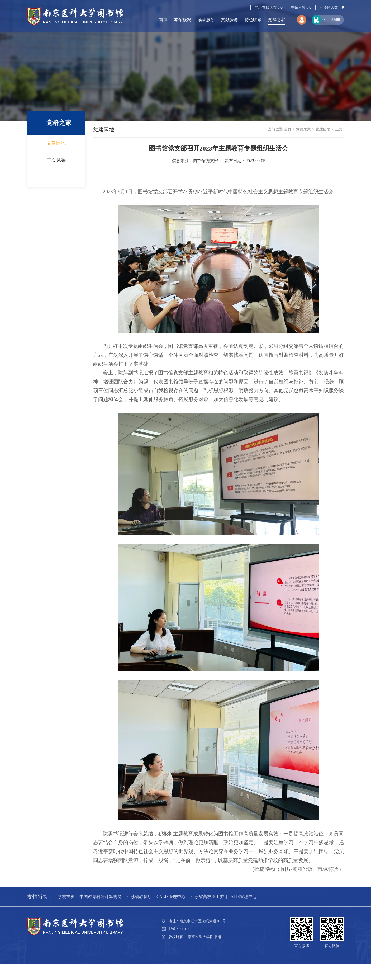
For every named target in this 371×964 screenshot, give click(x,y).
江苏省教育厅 (139, 896)
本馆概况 (182, 19)
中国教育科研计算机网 (100, 896)
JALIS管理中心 (243, 896)
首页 (163, 19)
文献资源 (229, 19)
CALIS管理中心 (171, 896)
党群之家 (276, 19)
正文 (339, 129)
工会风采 (56, 160)
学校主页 (66, 896)
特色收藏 (253, 19)
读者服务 (206, 19)
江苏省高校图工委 (207, 896)
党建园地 (56, 143)
